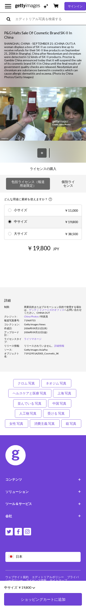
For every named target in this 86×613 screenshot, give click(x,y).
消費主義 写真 (44, 423)
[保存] (42, 153)
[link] (39, 345)
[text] (50, 18)
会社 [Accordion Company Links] (43, 516)
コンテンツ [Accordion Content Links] (43, 479)
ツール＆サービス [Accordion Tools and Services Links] (43, 504)
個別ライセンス (68, 183)
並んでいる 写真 (30, 403)
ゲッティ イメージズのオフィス (46, 309)
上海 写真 (64, 393)
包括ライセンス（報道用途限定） (28, 183)
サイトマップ (58, 580)
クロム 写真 (26, 383)
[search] (10, 19)
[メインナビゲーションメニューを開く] (8, 6)
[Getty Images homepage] (27, 6)
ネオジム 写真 (56, 383)
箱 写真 (71, 423)
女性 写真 (16, 423)
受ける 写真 (56, 413)
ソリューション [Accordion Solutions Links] (43, 492)
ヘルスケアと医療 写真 (30, 393)
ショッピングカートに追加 (43, 604)
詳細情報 (59, 345)
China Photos (31, 316)
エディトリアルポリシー (48, 577)
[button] (43, 114)
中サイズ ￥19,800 (19, 592)
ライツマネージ (32, 338)
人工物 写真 (28, 413)
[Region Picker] (43, 557)
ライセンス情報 (36, 580)
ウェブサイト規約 (17, 577)
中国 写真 (59, 403)
